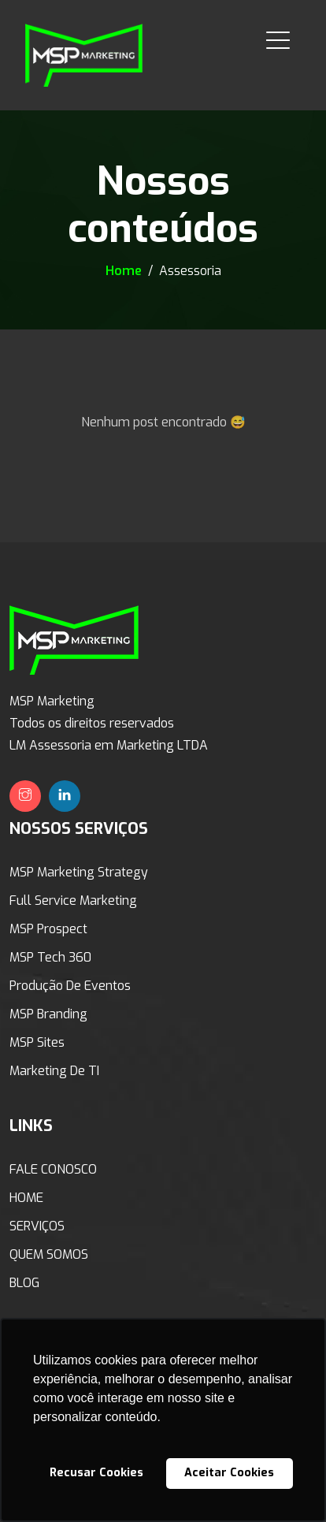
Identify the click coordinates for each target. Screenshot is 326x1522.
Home (125, 270)
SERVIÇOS (37, 1226)
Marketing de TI (54, 1070)
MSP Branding (48, 1014)
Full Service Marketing (73, 900)
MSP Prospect (48, 929)
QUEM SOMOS (48, 1254)
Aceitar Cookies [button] (229, 1472)
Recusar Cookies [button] (96, 1472)
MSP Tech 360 (50, 957)
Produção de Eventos (70, 985)
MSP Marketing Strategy (78, 872)
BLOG (24, 1283)
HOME (26, 1197)
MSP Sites (37, 1042)
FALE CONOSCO (53, 1169)
